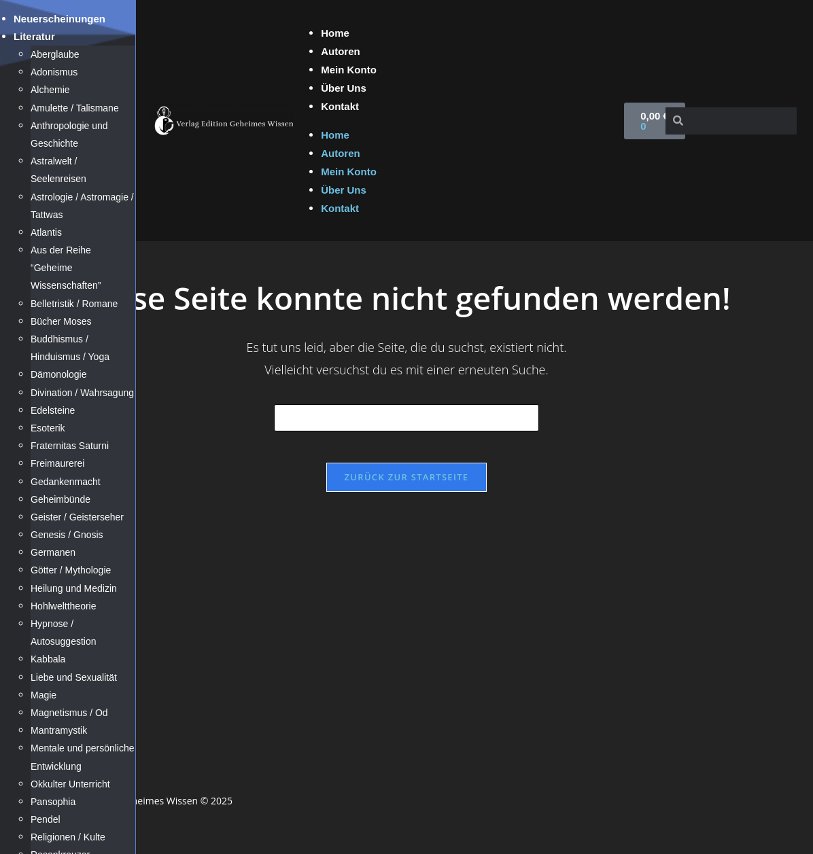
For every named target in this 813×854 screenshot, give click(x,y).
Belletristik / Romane (74, 303)
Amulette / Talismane (75, 108)
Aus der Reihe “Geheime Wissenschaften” (66, 268)
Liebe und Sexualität (74, 677)
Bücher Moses (61, 321)
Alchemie (50, 89)
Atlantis (46, 232)
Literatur (34, 36)
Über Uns (343, 88)
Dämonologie (59, 374)
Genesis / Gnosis (67, 534)
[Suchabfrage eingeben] (406, 417)
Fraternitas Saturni (70, 445)
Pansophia (53, 801)
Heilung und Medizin (74, 588)
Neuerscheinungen (59, 18)
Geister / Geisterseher (77, 517)
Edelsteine (53, 410)
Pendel (45, 819)
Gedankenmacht (66, 481)
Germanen (53, 552)
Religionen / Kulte (68, 837)
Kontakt (340, 106)
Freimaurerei (57, 463)
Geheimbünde (60, 499)
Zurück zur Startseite (407, 486)
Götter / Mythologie (71, 570)
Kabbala (48, 659)
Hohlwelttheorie (64, 606)
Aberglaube (55, 54)
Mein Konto (349, 69)
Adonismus (54, 72)
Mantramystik (59, 730)
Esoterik (48, 428)
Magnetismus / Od (69, 712)
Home (335, 33)
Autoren (340, 51)
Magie (43, 695)
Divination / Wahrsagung (82, 392)
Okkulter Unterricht (70, 784)
